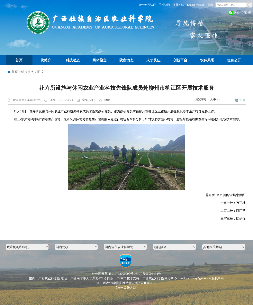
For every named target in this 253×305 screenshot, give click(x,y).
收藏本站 (178, 4)
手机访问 (164, 4)
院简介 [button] (46, 60)
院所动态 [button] (126, 60)
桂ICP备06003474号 (147, 273)
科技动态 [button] (73, 60)
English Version (195, 4)
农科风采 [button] (207, 60)
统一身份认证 (147, 4)
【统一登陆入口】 (126, 287)
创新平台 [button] (180, 60)
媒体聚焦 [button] (100, 60)
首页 (15, 72)
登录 (210, 4)
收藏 (107, 100)
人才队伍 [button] (153, 60)
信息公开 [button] (234, 60)
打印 (243, 100)
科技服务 (27, 72)
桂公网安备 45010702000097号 (112, 273)
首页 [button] (19, 60)
